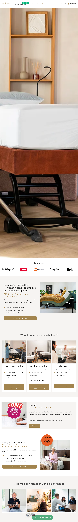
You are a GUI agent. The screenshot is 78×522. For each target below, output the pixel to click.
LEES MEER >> (34, 425)
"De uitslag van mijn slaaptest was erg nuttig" (47, 440)
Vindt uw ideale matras (64, 386)
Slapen (34, 3)
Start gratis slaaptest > (19, 466)
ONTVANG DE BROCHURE (20, 318)
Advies (50, 3)
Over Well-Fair (64, 3)
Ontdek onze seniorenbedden (39, 387)
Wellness (45, 3)
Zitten (40, 3)
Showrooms (57, 3)
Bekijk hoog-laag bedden (14, 387)
